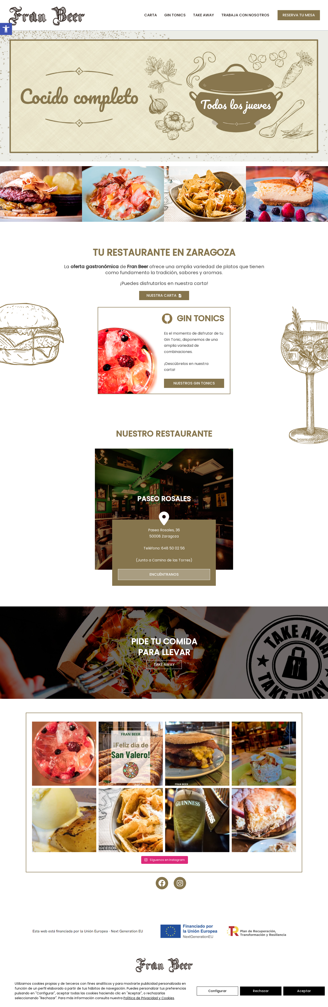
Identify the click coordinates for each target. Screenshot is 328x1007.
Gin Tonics (175, 15)
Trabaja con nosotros (245, 15)
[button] (6, 29)
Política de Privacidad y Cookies (148, 998)
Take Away (203, 15)
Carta (150, 15)
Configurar (217, 991)
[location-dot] (164, 518)
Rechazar (261, 991)
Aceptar (304, 991)
